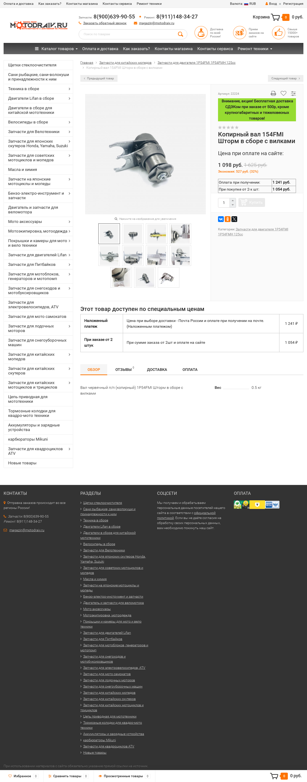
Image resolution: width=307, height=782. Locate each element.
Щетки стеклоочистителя (32, 65)
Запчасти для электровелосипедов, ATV (33, 304)
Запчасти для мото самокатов (37, 316)
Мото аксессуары (25, 221)
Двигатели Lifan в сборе (31, 98)
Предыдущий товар (99, 78)
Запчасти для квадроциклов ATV (35, 451)
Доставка (157, 369)
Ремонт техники (149, 4)
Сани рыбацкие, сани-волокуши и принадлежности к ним (38, 77)
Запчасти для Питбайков (32, 264)
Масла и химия (22, 169)
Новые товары (22, 463)
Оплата (190, 369)
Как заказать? (49, 4)
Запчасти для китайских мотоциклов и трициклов (32, 385)
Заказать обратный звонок (105, 23)
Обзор (94, 369)
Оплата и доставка (19, 4)
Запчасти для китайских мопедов (31, 356)
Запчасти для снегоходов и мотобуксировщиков (34, 290)
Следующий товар (286, 78)
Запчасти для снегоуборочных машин (37, 342)
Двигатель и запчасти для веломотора (33, 209)
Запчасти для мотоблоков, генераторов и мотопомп (33, 276)
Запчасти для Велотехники (33, 131)
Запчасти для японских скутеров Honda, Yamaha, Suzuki (38, 143)
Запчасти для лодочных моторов (31, 328)
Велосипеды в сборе (28, 122)
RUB (243, 4)
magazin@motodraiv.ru (156, 23)
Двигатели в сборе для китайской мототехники (31, 110)
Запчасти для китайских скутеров (31, 370)
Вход (271, 4)
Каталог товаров (54, 48)
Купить (256, 202)
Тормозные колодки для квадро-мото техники (31, 413)
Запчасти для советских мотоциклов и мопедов (31, 157)
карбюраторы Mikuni (28, 439)
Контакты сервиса (117, 4)
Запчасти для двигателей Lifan (37, 254)
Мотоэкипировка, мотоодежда (37, 231)
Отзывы (124, 369)
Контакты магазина (82, 4)
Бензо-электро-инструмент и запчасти (36, 195)
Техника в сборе (23, 88)
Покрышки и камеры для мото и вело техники (37, 243)
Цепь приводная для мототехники (27, 399)
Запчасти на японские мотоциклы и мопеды (29, 181)
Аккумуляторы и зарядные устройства (34, 427)
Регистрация (293, 4)
